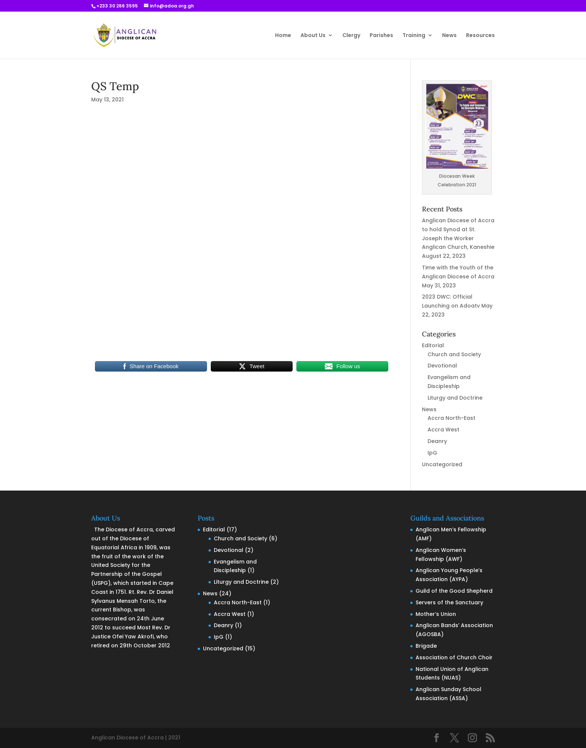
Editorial (433, 345)
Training (414, 36)
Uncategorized (442, 464)
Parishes (381, 36)
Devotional (442, 365)
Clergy (351, 36)
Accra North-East (451, 418)
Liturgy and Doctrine (455, 398)
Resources (480, 36)
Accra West (443, 429)
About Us (313, 36)
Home (283, 36)
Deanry (437, 441)
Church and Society (454, 354)
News (449, 36)
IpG (432, 453)
